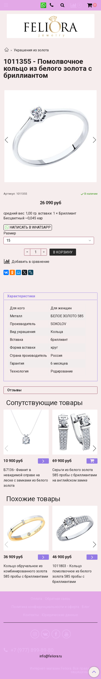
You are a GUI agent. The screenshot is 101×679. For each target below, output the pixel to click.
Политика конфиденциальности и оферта (45, 607)
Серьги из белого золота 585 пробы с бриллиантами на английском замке (74, 475)
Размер (10, 233)
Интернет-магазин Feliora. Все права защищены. (59, 670)
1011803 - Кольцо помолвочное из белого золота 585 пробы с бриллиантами (72, 574)
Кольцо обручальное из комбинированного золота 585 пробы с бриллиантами (26, 571)
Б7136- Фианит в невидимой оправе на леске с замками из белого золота (26, 478)
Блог (86, 607)
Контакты (31, 615)
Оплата (36, 599)
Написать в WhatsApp (28, 227)
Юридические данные (60, 615)
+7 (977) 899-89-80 (31, 650)
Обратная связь (57, 599)
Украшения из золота (31, 50)
